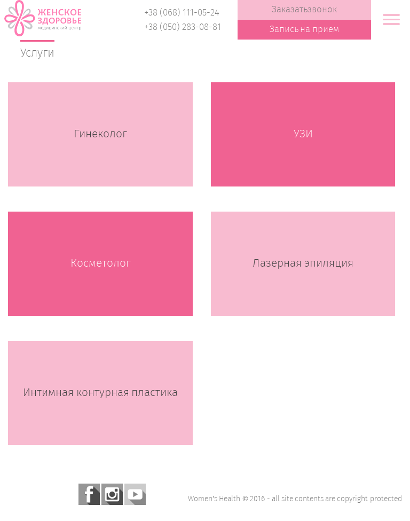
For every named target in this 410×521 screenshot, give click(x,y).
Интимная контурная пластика (100, 393)
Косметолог (100, 264)
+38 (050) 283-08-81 (182, 27)
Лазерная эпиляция (303, 264)
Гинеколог (100, 134)
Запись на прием (305, 29)
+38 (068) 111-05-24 (181, 13)
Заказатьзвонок (304, 10)
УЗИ (303, 134)
